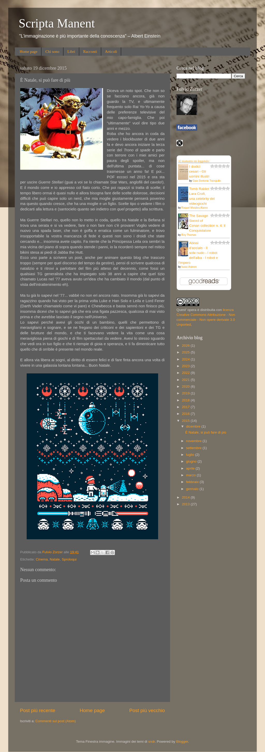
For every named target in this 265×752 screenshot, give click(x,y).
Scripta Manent (57, 23)
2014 (186, 497)
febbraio (193, 482)
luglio (190, 455)
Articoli (111, 51)
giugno (191, 461)
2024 (186, 359)
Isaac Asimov (189, 266)
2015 (186, 421)
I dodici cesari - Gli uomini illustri (199, 171)
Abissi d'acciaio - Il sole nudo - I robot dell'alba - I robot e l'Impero (198, 253)
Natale (55, 559)
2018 (186, 400)
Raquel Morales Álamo (194, 207)
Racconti (90, 51)
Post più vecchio (147, 710)
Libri (71, 51)
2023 (186, 366)
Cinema (42, 559)
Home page (29, 51)
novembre (194, 441)
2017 (186, 407)
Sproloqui (69, 559)
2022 (186, 373)
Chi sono (52, 51)
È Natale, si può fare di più (205, 432)
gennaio (193, 489)
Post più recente (37, 710)
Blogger (182, 741)
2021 (186, 380)
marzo (191, 475)
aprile (191, 468)
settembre (194, 448)
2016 (186, 414)
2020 (186, 386)
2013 (186, 504)
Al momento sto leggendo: (194, 161)
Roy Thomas (188, 234)
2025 (186, 352)
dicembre (193, 426)
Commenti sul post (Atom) (55, 721)
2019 (186, 393)
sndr (151, 741)
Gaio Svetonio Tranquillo (207, 180)
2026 (186, 345)
